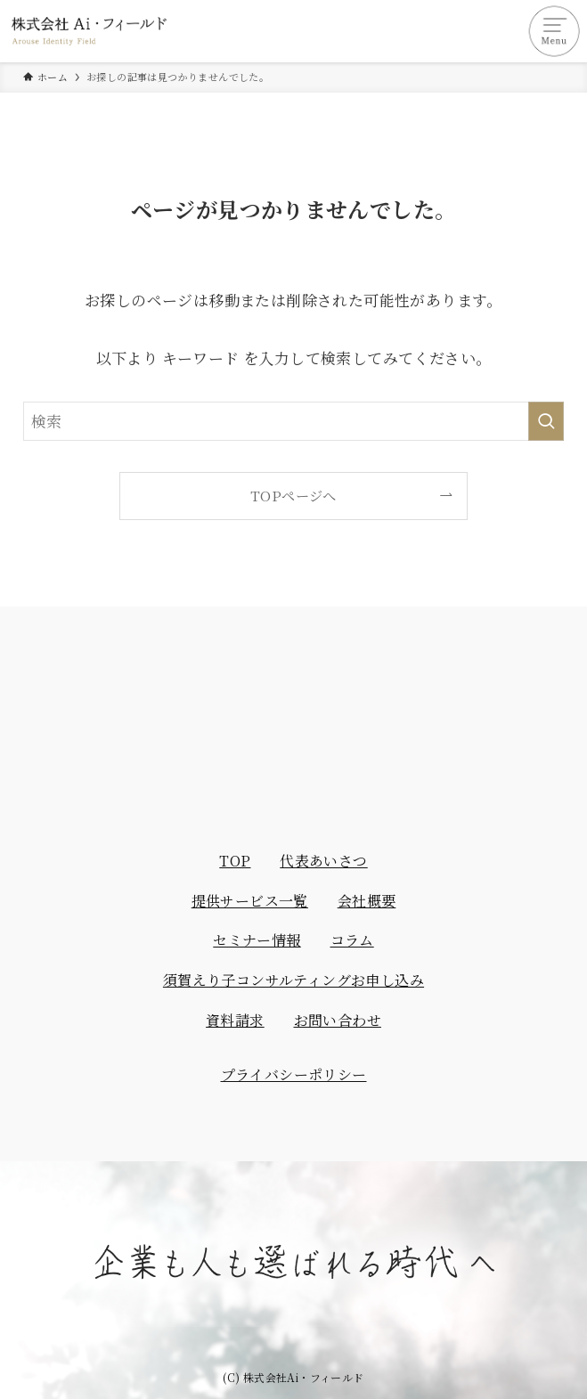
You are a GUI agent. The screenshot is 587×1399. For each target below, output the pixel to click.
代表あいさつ (323, 860)
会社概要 (367, 901)
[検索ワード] (293, 421)
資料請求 (235, 1020)
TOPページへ (293, 495)
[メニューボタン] (556, 31)
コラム (352, 940)
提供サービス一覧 (250, 901)
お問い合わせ (337, 1020)
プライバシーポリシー (294, 1074)
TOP (234, 860)
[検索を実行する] (546, 421)
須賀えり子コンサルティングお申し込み (293, 980)
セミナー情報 (256, 940)
